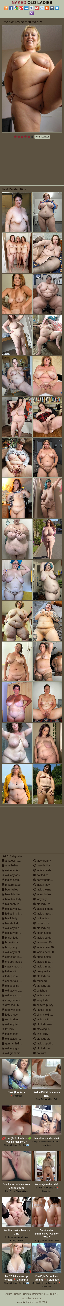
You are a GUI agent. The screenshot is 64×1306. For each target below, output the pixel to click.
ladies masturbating (46, 913)
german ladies (12, 1043)
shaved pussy (43, 1005)
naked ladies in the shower (47, 1009)
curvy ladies (11, 1000)
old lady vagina (44, 1048)
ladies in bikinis (13, 913)
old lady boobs (12, 932)
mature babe (11, 884)
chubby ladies (12, 961)
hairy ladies (42, 865)
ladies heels (42, 870)
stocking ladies (44, 1029)
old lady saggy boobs (47, 985)
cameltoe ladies (13, 956)
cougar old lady (13, 981)
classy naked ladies (15, 966)
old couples (10, 985)
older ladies (42, 932)
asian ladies (11, 870)
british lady (10, 937)
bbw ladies (10, 889)
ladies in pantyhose (46, 966)
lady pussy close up (15, 976)
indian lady (41, 884)
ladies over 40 (43, 947)
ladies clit (9, 971)
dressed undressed (15, 1005)
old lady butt (11, 952)
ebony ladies (11, 1009)
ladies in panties (44, 961)
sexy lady (40, 1000)
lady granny (42, 860)
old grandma (11, 1053)
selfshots (40, 990)
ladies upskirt (43, 1043)
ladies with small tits (47, 1019)
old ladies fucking (14, 1038)
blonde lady (10, 923)
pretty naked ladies (46, 971)
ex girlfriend (10, 1019)
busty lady (9, 947)
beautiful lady (11, 899)
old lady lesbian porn (47, 904)
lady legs (40, 899)
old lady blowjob (13, 928)
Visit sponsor (42, 136)
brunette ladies (12, 942)
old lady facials (12, 1024)
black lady (9, 918)
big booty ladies (13, 904)
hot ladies (40, 875)
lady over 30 (42, 942)
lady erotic (10, 1014)
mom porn (41, 923)
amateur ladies (12, 860)
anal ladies (10, 865)
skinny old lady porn (47, 1014)
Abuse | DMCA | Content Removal (23, 1294)
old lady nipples (44, 928)
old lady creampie (14, 990)
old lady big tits (12, 908)
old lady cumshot (14, 995)
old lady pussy (43, 976)
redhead (40, 981)
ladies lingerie (43, 908)
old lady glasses (13, 1048)
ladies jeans (42, 889)
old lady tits (41, 1038)
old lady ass (11, 875)
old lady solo (42, 1024)
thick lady (40, 1033)
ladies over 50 (43, 952)
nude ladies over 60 (47, 956)
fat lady (8, 1029)
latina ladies (42, 894)
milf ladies (41, 918)
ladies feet (10, 1033)
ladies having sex (45, 995)
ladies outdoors (44, 937)
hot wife (39, 1053)
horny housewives (46, 879)
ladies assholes (13, 879)
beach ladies (11, 894)
